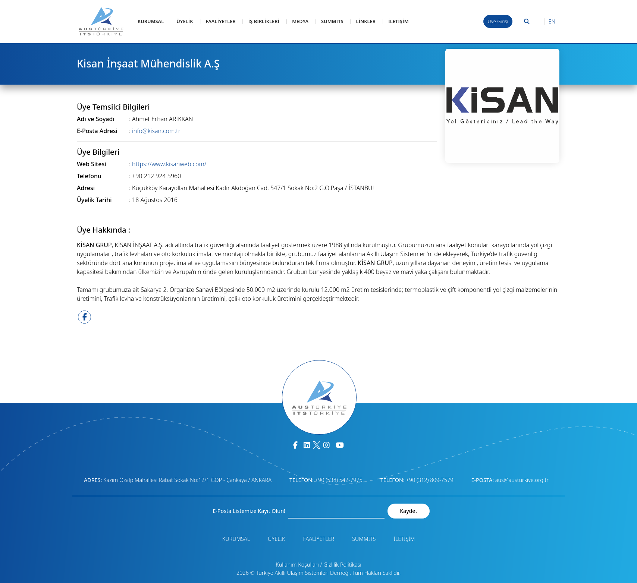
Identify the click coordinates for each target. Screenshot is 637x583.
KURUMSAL (151, 21)
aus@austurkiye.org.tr (522, 479)
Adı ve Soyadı (95, 119)
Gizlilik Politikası (342, 564)
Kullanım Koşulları (297, 564)
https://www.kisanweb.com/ (169, 164)
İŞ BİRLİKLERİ (264, 21)
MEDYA (300, 21)
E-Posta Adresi (97, 131)
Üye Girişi (498, 21)
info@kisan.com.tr (156, 131)
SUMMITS (332, 21)
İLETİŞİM (398, 21)
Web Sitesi (91, 164)
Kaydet (408, 510)
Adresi (86, 188)
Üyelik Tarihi (94, 200)
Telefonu (89, 176)
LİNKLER (366, 21)
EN (552, 21)
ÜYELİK (184, 21)
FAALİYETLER (221, 21)
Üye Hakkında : (103, 230)
